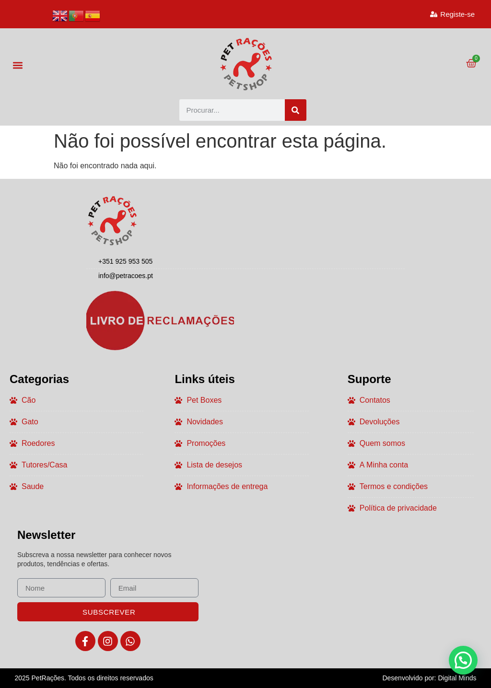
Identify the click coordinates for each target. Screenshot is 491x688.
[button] (17, 65)
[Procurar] (295, 110)
